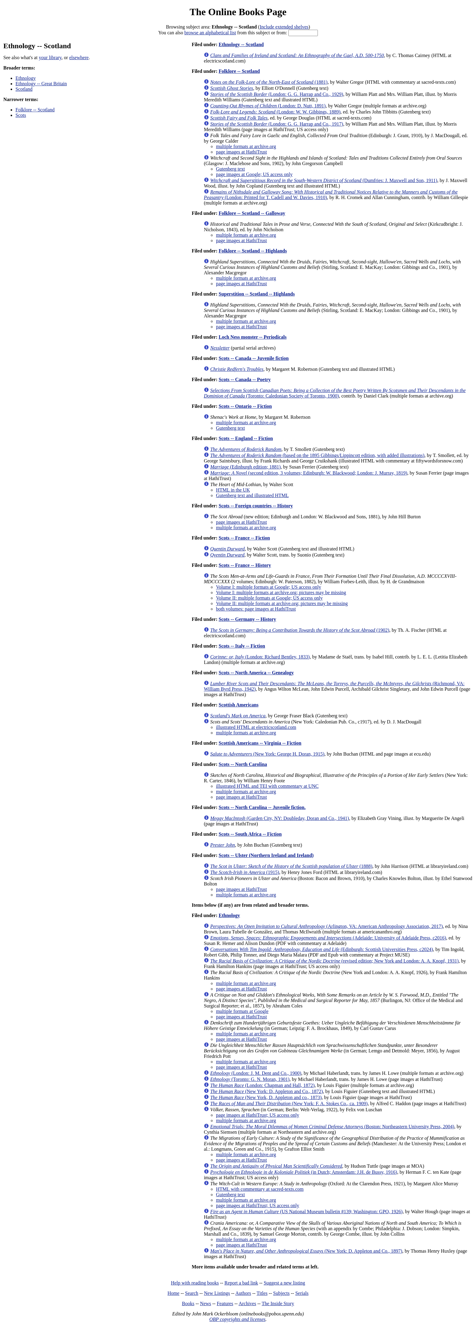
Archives (247, 1303)
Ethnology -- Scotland (241, 44)
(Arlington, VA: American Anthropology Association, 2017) (326, 926)
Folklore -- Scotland (35, 109)
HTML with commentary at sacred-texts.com (260, 1189)
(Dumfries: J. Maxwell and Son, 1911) (323, 180)
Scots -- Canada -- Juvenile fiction (254, 358)
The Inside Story (278, 1303)
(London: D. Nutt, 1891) (267, 105)
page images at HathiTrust (241, 151)
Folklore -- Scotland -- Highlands (253, 250)
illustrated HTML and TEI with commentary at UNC (267, 786)
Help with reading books (195, 1282)
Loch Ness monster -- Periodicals (253, 337)
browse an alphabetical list (210, 32)
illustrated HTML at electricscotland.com (256, 727)
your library (50, 57)
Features (225, 1303)
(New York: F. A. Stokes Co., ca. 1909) (289, 1103)
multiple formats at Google (242, 1011)
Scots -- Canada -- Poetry (245, 379)
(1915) (244, 872)
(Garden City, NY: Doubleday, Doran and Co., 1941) (279, 818)
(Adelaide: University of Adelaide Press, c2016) (328, 937)
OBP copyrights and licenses (237, 1319)
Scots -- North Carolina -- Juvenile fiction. (262, 807)
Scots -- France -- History (245, 565)
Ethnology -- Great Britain (41, 83)
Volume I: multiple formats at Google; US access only (268, 587)
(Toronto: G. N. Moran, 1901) (249, 1079)
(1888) (291, 866)
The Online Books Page (237, 11)
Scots (20, 115)
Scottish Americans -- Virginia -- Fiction (260, 743)
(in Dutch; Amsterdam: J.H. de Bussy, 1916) (303, 1172)
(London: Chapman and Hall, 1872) (262, 1085)
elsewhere (79, 57)
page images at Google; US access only (254, 174)
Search (192, 1293)
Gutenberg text (230, 168)
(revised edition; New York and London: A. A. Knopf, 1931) (334, 960)
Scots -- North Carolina (243, 764)
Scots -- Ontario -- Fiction (245, 406)
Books (188, 1303)
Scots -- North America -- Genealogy (256, 672)
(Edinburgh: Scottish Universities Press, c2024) (321, 949)
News (205, 1303)
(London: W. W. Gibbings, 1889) (275, 111)
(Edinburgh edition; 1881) (245, 466)
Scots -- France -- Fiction (244, 537)
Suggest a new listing (284, 1282)
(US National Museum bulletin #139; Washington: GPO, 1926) (306, 1211)
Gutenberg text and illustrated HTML (252, 495)
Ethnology (25, 78)
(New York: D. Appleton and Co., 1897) (306, 1251)
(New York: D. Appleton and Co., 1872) (266, 1091)
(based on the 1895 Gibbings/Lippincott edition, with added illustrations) (317, 455)
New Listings (217, 1293)
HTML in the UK (233, 490)
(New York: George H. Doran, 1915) (267, 754)
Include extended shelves (284, 26)
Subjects (281, 1293)
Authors (243, 1293)
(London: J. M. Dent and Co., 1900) (255, 1073)
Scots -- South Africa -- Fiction (250, 834)
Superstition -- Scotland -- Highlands (257, 293)
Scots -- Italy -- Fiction (242, 645)
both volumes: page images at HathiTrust (256, 608)
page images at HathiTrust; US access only (257, 1115)
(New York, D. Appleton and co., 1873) (265, 1097)
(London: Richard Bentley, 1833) (260, 656)
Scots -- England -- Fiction (246, 438)
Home (173, 1293)
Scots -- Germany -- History (247, 619)
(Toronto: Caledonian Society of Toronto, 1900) (334, 393)
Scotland (23, 89)
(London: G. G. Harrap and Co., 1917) (276, 124)
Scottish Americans (238, 704)
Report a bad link (241, 1282)
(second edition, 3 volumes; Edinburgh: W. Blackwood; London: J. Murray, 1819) (308, 473)
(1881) (268, 82)
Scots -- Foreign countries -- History (256, 505)
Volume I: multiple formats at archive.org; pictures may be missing (281, 592)
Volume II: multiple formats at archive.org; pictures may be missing (282, 603)
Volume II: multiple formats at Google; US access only (269, 598)
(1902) (299, 630)
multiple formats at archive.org (246, 146)
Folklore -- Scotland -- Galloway (252, 213)
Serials (302, 1293)
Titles (262, 1293)
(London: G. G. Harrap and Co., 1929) (276, 94)
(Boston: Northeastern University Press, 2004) (332, 1126)
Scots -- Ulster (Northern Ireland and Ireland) (266, 855)
